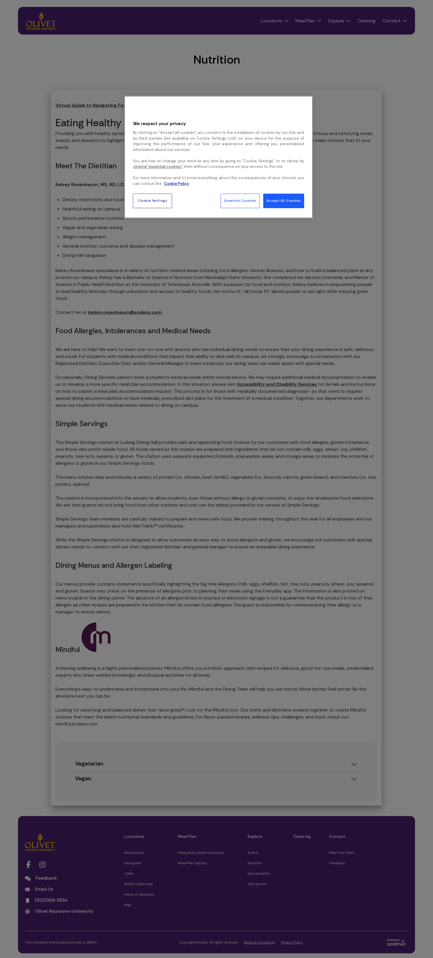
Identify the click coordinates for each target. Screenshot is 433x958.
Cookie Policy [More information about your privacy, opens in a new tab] (176, 183)
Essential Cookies (240, 201)
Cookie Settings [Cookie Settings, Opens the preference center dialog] (152, 201)
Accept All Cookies (283, 201)
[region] (218, 157)
